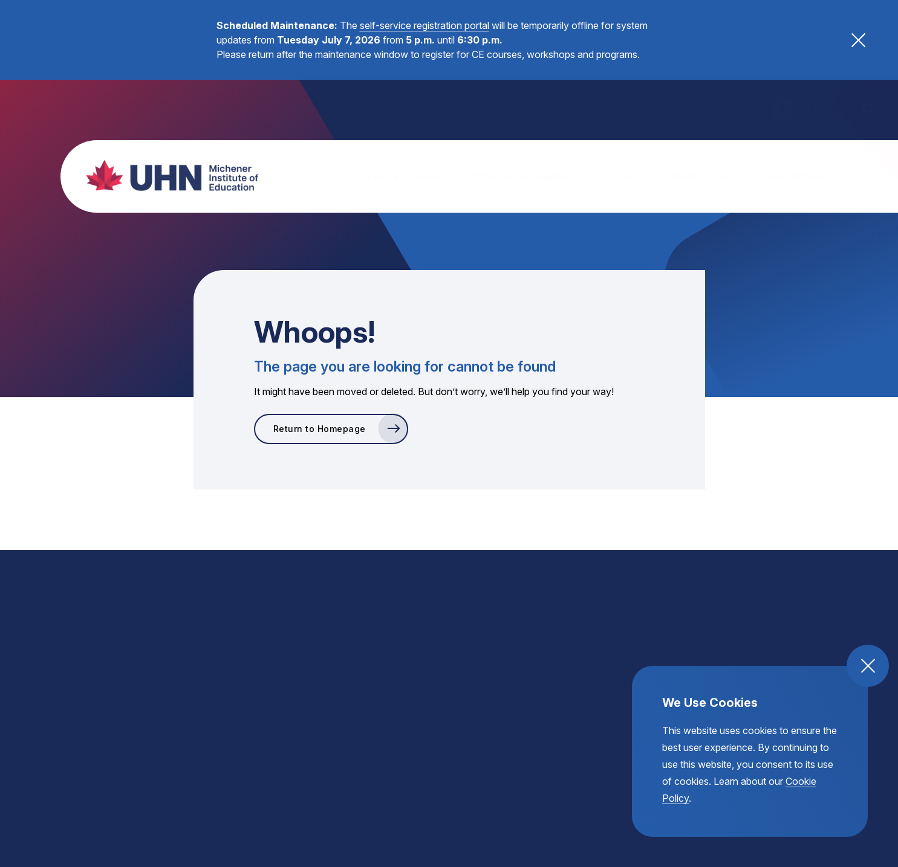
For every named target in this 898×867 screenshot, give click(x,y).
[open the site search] (868, 109)
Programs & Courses (393, 176)
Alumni (528, 109)
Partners (581, 109)
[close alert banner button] (858, 40)
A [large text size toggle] (806, 108)
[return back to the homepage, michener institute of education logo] (166, 175)
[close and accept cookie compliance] (868, 666)
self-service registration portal (424, 25)
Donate (712, 109)
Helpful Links (648, 109)
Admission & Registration (527, 176)
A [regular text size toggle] (782, 108)
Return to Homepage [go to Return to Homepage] (319, 429)
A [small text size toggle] (757, 108)
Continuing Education (447, 109)
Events (628, 176)
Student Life (699, 176)
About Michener (792, 176)
